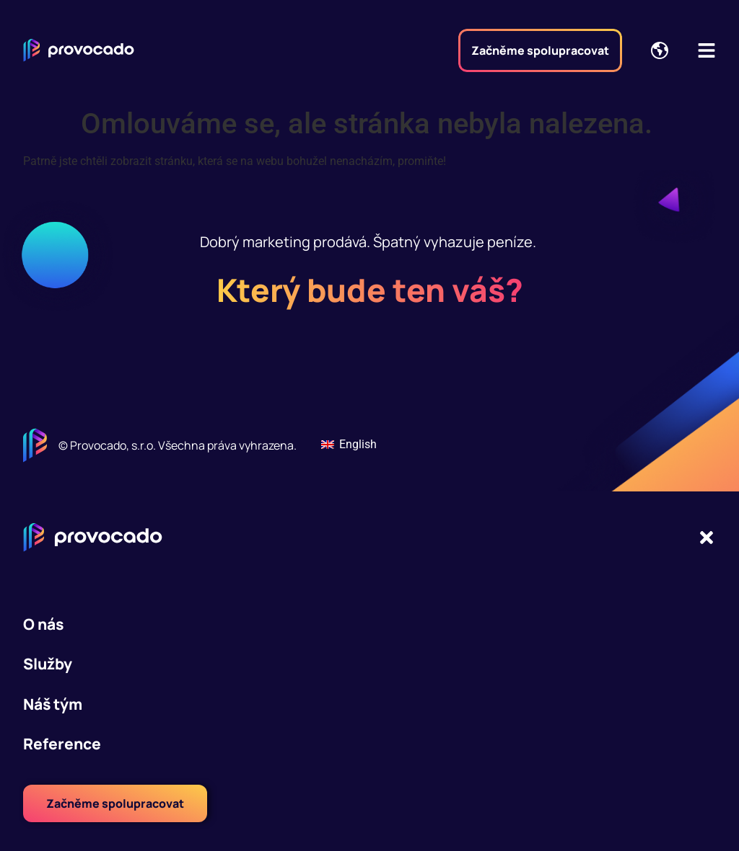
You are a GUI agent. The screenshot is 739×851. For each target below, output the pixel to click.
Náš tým (52, 704)
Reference (62, 744)
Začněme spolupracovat (540, 50)
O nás (43, 624)
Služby (47, 664)
